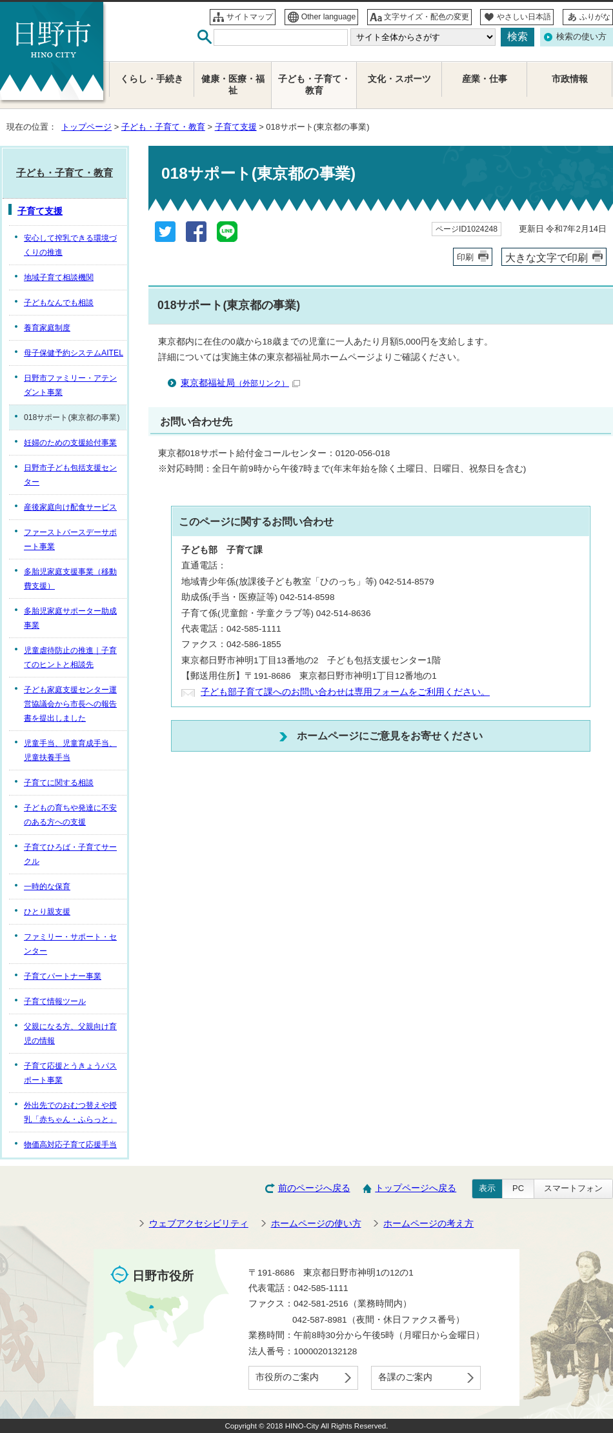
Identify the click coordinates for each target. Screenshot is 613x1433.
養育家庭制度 (47, 327)
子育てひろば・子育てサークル (70, 854)
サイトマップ (249, 17)
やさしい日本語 (524, 17)
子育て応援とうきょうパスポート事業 (70, 1073)
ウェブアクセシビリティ (198, 1223)
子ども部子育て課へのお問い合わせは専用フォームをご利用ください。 (345, 692)
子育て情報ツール (55, 1001)
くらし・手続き (151, 79)
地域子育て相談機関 (59, 277)
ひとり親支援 (47, 911)
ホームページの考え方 (428, 1223)
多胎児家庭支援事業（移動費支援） (70, 578)
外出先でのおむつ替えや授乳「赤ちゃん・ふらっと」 (70, 1112)
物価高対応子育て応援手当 (70, 1144)
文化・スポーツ (399, 79)
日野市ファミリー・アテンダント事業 (70, 385)
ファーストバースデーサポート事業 (70, 539)
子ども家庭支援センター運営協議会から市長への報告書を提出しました (70, 704)
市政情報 (570, 79)
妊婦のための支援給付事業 (70, 442)
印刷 (465, 257)
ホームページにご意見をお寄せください (390, 735)
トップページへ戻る (415, 1188)
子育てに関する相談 (59, 782)
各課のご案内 (405, 1377)
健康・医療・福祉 (233, 84)
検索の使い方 (581, 36)
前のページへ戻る (314, 1188)
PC (518, 1188)
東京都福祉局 (240, 383)
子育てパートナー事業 (62, 976)
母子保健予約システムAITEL (73, 352)
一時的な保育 (47, 886)
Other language (328, 17)
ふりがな (594, 17)
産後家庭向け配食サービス (70, 507)
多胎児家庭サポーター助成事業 (70, 618)
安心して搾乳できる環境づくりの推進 (70, 245)
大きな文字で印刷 (546, 257)
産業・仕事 (484, 79)
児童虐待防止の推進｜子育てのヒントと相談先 (70, 657)
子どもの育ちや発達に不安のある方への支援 (70, 815)
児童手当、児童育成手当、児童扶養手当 (70, 750)
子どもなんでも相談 (59, 302)
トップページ (86, 127)
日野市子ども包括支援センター (70, 474)
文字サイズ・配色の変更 (426, 17)
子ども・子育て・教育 (163, 127)
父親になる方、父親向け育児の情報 (70, 1033)
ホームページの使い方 (316, 1223)
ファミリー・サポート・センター (70, 944)
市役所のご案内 (287, 1377)
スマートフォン (573, 1188)
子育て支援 (236, 127)
